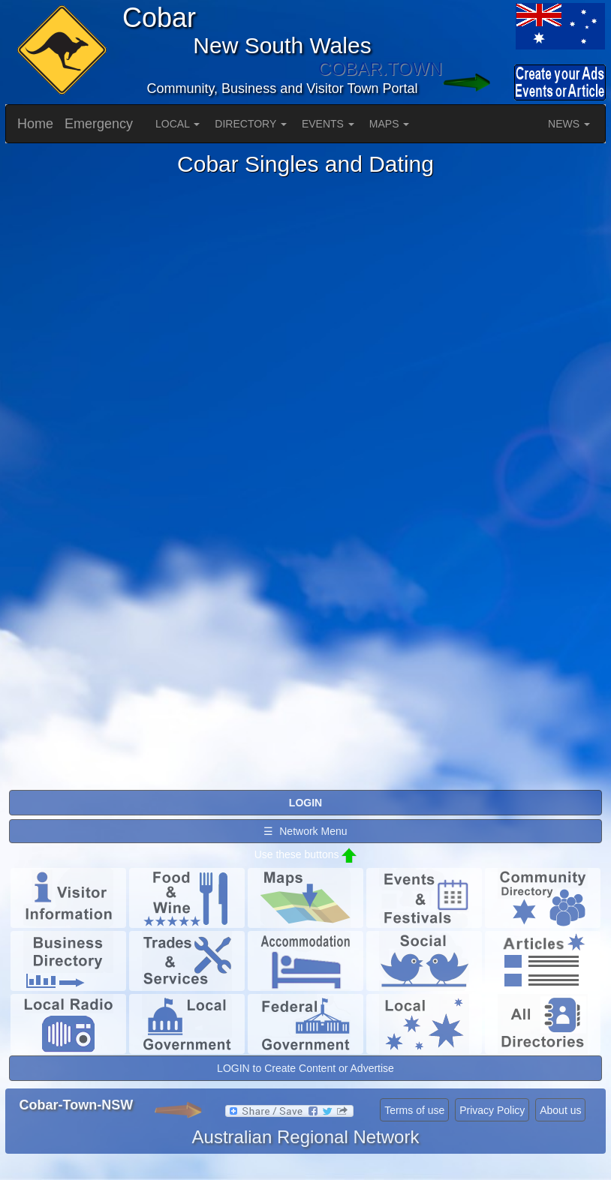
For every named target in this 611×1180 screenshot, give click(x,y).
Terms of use (414, 1110)
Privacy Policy (492, 1110)
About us (560, 1110)
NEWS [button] (569, 124)
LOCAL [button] (177, 124)
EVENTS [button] (328, 124)
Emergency (99, 123)
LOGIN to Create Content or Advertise (305, 1068)
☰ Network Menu (305, 831)
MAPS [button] (389, 124)
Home (35, 123)
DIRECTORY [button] (251, 124)
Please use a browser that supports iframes (305, 482)
